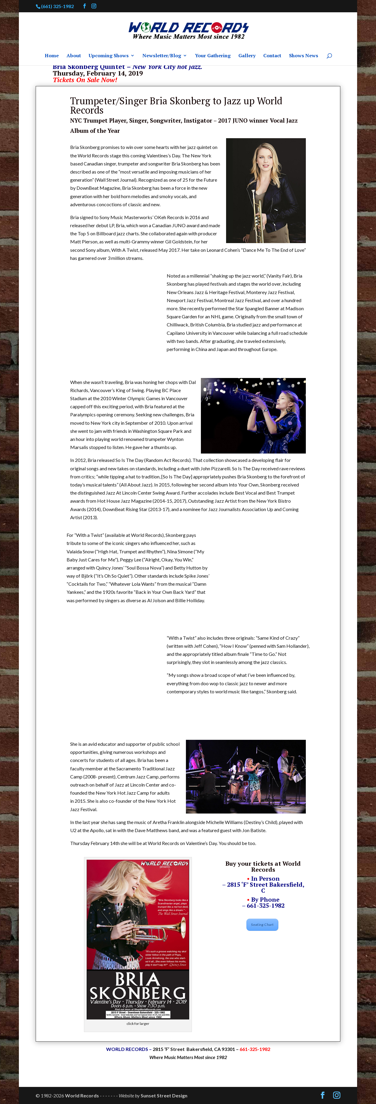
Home (52, 56)
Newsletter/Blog (161, 56)
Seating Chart (262, 924)
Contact (272, 56)
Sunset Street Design (164, 1095)
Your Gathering (213, 56)
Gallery (246, 56)
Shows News (303, 56)
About (74, 56)
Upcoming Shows (109, 56)
